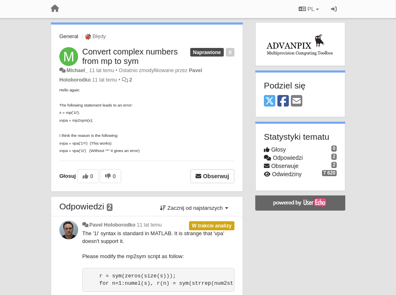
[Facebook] (283, 101)
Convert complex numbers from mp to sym (130, 56)
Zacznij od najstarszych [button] (194, 208)
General (68, 36)
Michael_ (77, 70)
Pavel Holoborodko (112, 225)
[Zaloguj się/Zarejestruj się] (333, 9)
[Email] (296, 101)
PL (309, 9)
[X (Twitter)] (269, 101)
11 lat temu (149, 225)
